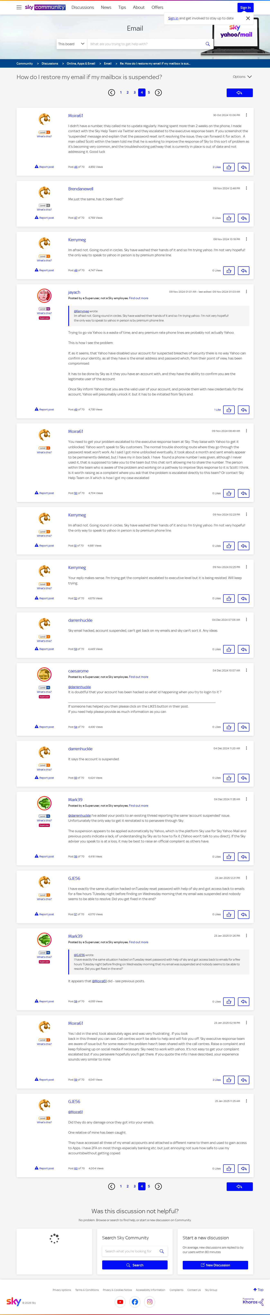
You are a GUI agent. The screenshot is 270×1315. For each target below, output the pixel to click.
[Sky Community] (45, 7)
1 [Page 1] (121, 92)
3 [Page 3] (135, 92)
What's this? (44, 136)
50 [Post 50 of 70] (75, 493)
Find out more (138, 298)
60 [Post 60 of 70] (76, 1168)
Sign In (245, 8)
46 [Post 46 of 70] (75, 166)
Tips (122, 7)
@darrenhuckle (79, 687)
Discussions (83, 7)
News (106, 7)
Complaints (176, 1289)
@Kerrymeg (81, 311)
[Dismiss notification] (248, 18)
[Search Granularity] (72, 44)
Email (135, 28)
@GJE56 (79, 955)
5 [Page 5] (149, 92)
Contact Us (194, 1289)
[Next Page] (158, 92)
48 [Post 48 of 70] (75, 270)
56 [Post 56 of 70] (75, 856)
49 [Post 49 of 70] (75, 409)
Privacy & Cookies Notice (117, 1289)
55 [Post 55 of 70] (75, 777)
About (139, 7)
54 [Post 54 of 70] (75, 726)
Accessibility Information (150, 1289)
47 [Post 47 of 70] (75, 217)
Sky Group (211, 1289)
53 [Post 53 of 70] (75, 649)
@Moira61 (99, 981)
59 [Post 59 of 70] (75, 1079)
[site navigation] (19, 7)
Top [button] (260, 1290)
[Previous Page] (112, 92)
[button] (246, 115)
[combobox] (144, 44)
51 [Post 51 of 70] (75, 545)
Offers (157, 7)
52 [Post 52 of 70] (75, 598)
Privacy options (62, 1289)
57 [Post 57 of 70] (75, 914)
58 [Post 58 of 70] (75, 1001)
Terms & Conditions (87, 1289)
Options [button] (239, 77)
